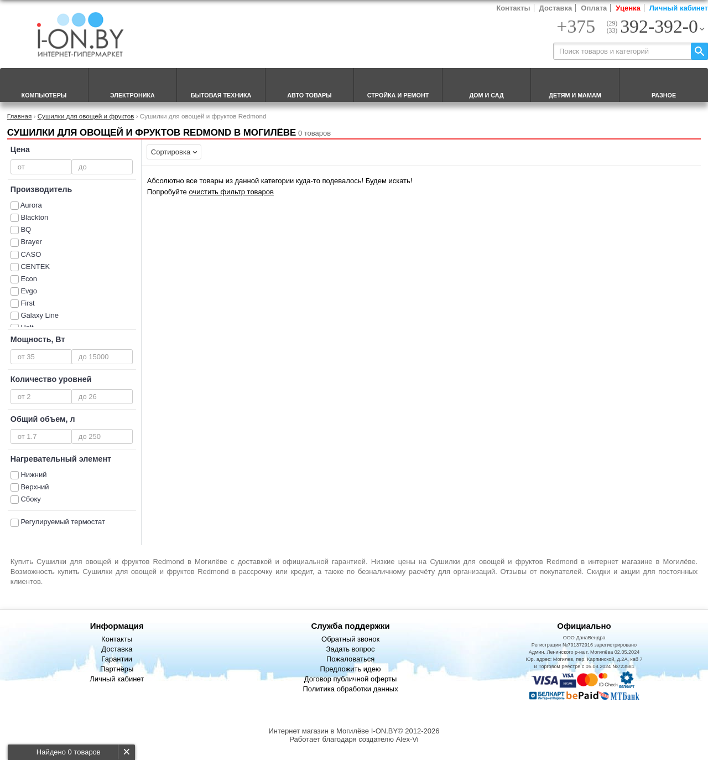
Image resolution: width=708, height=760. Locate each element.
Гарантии (116, 659)
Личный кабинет (678, 8)
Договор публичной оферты (350, 679)
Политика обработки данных (350, 689)
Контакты (513, 8)
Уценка (628, 8)
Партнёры (116, 669)
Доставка (555, 8)
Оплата (594, 8)
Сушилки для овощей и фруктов (86, 116)
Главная (19, 116)
